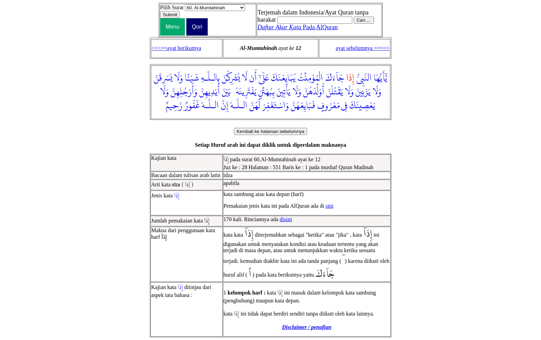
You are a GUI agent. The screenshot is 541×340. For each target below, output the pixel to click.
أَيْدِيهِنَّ (209, 92)
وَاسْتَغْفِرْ (275, 106)
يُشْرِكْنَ (231, 78)
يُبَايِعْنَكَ (283, 78)
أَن (253, 78)
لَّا (244, 78)
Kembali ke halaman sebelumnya (270, 131)
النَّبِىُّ (364, 78)
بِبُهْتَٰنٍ (266, 92)
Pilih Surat (172, 7)
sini (329, 206)
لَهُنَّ (254, 106)
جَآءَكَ (334, 78)
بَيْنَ (226, 92)
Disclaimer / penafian (306, 327)
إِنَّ (224, 106)
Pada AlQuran (297, 27)
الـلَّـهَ (238, 106)
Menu (172, 27)
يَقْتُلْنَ (334, 92)
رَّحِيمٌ (174, 106)
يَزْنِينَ (363, 92)
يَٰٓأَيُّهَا (380, 78)
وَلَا (178, 78)
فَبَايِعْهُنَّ (303, 106)
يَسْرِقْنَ (163, 78)
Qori (197, 27)
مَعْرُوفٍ (328, 106)
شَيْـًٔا (192, 78)
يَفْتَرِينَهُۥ (244, 92)
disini (286, 219)
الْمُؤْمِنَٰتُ (310, 78)
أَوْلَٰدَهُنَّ (313, 92)
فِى (344, 106)
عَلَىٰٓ (264, 78)
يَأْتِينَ (284, 92)
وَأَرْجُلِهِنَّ (184, 92)
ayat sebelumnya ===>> (363, 48)
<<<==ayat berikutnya (176, 48)
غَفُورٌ (192, 106)
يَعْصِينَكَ (362, 106)
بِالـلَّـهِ (210, 78)
